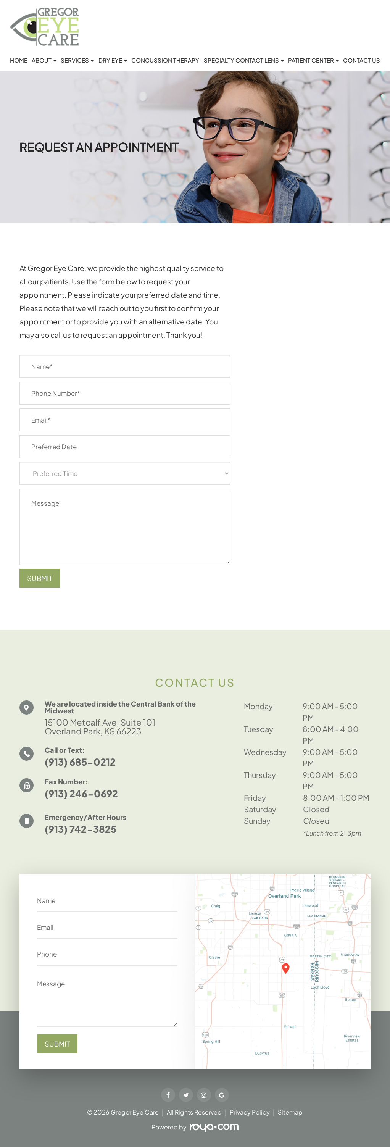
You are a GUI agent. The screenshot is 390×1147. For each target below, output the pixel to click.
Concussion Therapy (165, 60)
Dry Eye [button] (112, 60)
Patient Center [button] (313, 60)
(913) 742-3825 (80, 831)
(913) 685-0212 (80, 764)
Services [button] (77, 60)
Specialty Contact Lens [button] (244, 60)
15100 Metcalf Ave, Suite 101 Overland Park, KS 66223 (106, 727)
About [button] (44, 60)
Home (18, 60)
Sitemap (290, 1112)
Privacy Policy (250, 1112)
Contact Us (361, 60)
